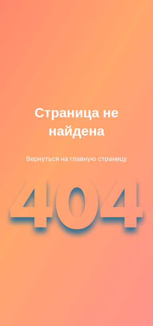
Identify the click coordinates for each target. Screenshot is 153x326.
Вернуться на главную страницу (76, 159)
